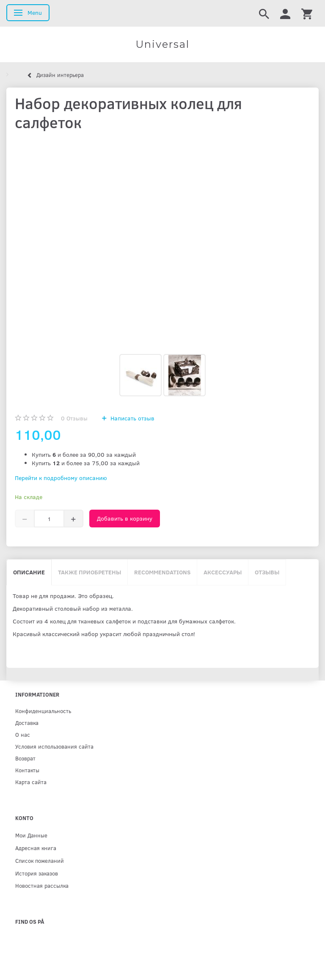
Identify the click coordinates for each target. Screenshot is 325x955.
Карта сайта (31, 781)
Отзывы (74, 418)
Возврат (25, 758)
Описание (29, 572)
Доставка (27, 722)
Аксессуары (223, 572)
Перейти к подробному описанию (61, 478)
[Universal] (162, 44)
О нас (22, 734)
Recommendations (162, 572)
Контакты (27, 770)
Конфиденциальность (43, 710)
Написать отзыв (131, 418)
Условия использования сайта (54, 746)
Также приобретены (89, 572)
